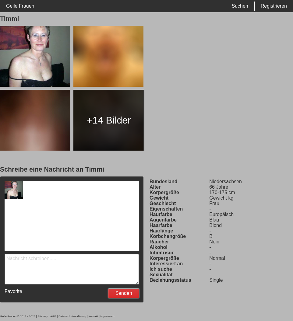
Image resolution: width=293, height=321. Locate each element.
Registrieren (274, 6)
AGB (53, 316)
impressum (108, 316)
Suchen (239, 6)
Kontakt (93, 316)
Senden (123, 293)
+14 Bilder (109, 120)
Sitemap (42, 316)
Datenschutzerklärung (72, 316)
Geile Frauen (20, 6)
